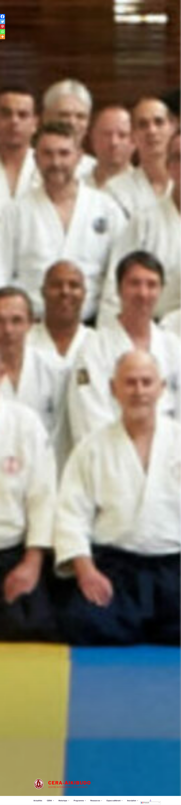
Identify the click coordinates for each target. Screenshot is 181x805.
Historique (64, 800)
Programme (80, 800)
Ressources (96, 800)
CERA (50, 800)
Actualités (37, 800)
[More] (2, 36)
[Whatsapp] (2, 31)
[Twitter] (2, 21)
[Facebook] (2, 16)
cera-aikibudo (69, 783)
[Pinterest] (2, 26)
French (145, 803)
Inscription (132, 800)
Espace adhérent (115, 800)
